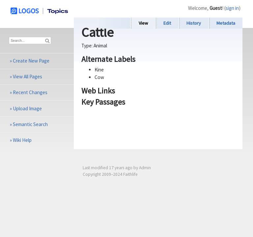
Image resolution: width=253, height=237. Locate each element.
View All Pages (27, 76)
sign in (232, 8)
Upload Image (27, 108)
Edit (167, 23)
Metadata (225, 23)
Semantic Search (30, 124)
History (193, 23)
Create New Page (31, 61)
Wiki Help (22, 140)
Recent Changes (30, 92)
